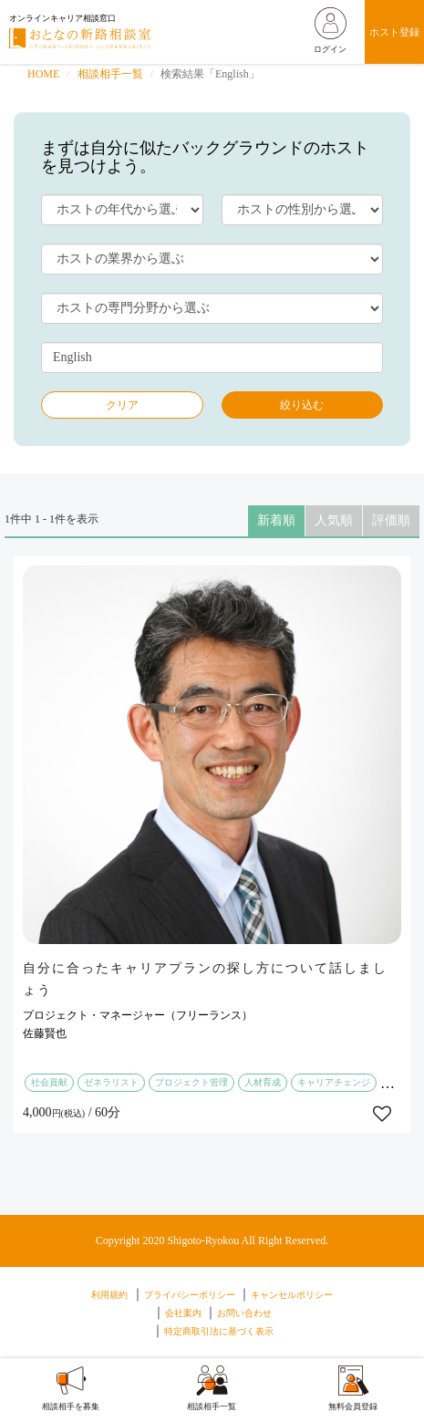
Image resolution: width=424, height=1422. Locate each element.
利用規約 (109, 1295)
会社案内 (183, 1313)
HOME (43, 73)
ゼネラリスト (111, 1082)
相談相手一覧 (110, 73)
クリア (122, 405)
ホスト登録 (394, 31)
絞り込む (302, 405)
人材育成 (262, 1082)
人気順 (334, 520)
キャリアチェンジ (333, 1082)
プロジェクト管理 (191, 1082)
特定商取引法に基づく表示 (219, 1331)
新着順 (276, 520)
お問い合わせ (244, 1313)
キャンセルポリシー (292, 1295)
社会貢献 (49, 1082)
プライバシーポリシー (189, 1295)
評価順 (391, 520)
